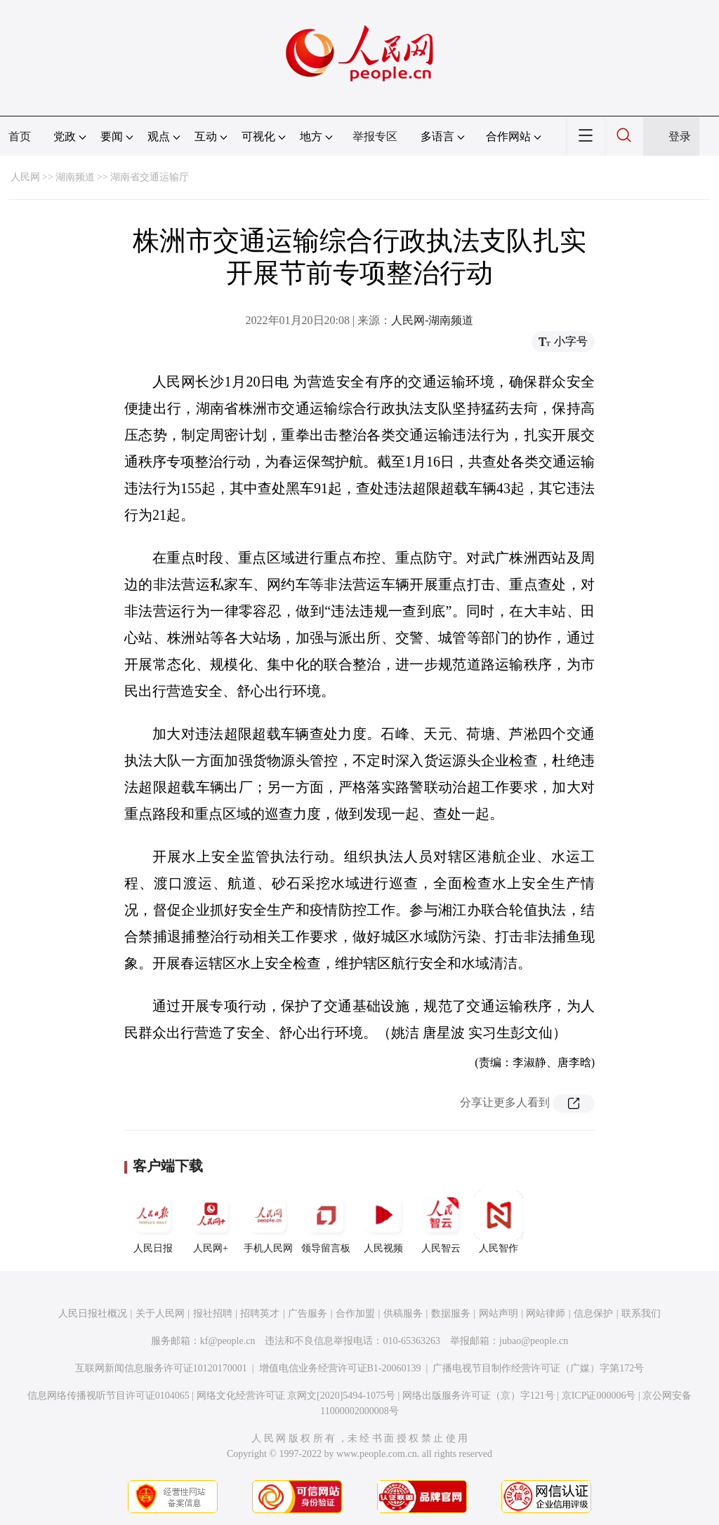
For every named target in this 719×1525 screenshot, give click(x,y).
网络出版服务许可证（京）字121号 (478, 1395)
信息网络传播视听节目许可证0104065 (108, 1395)
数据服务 (450, 1313)
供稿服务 (403, 1313)
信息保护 (593, 1313)
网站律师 (545, 1313)
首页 (19, 136)
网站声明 (498, 1313)
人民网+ (210, 1222)
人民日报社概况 (92, 1313)
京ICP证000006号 (599, 1395)
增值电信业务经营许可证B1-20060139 (340, 1368)
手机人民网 (268, 1222)
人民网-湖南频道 (432, 320)
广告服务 (307, 1313)
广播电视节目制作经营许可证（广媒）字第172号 (538, 1368)
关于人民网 (160, 1313)
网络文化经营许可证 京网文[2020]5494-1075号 (296, 1395)
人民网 (25, 177)
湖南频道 (75, 177)
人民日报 (153, 1222)
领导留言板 (325, 1222)
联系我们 (641, 1313)
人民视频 (383, 1222)
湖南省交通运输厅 (149, 177)
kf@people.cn (228, 1341)
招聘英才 (259, 1313)
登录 (679, 136)
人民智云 (441, 1222)
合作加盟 (355, 1313)
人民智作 (498, 1222)
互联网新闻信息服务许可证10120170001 (161, 1368)
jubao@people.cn (533, 1341)
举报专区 (374, 136)
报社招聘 (212, 1313)
